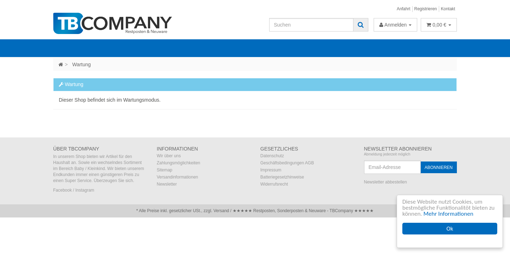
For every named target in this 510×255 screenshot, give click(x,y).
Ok (450, 228)
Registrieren (425, 8)
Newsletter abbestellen (385, 182)
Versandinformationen (177, 177)
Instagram (84, 190)
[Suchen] (311, 25)
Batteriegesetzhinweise (282, 177)
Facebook (62, 190)
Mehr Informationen (449, 213)
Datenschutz (272, 155)
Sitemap (164, 170)
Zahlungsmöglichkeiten (178, 162)
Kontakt (448, 8)
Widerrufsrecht (274, 184)
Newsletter (167, 184)
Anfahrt (403, 8)
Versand (221, 210)
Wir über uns (169, 155)
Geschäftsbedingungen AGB (287, 162)
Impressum (270, 170)
